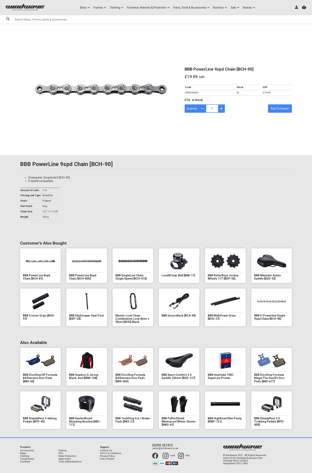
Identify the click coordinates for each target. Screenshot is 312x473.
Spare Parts (64, 459)
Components (27, 459)
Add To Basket (280, 108)
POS (60, 453)
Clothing (24, 456)
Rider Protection (67, 456)
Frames (62, 450)
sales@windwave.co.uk (165, 448)
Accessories (27, 450)
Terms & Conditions (110, 453)
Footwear (25, 461)
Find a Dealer (107, 459)
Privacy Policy (107, 456)
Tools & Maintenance (70, 461)
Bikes (23, 453)
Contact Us (106, 450)
